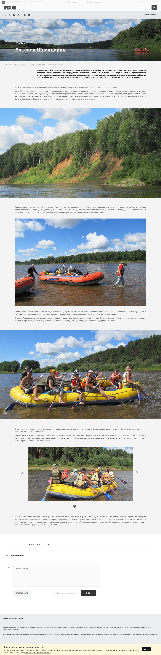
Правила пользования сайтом (13, 618)
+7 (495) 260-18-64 (97, 2)
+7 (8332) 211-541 (75, 2)
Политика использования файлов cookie (37, 653)
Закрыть (146, 649)
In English (154, 2)
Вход (88, 593)
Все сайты (142, 2)
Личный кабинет (150, 14)
